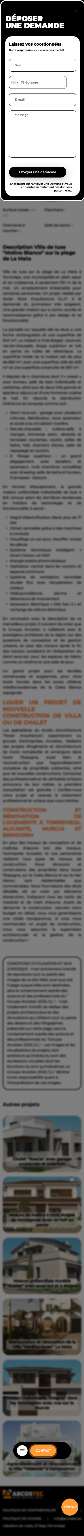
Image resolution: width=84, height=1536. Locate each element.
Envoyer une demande (37, 172)
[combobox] (14, 82)
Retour (70, 1507)
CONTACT (43, 1451)
